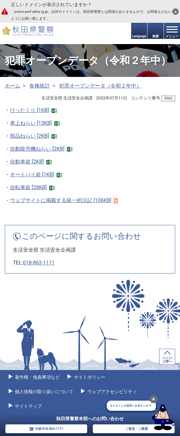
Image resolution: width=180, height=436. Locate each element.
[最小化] (153, 399)
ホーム (12, 86)
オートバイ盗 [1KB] (36, 175)
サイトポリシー (89, 377)
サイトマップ (28, 406)
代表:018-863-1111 (49, 429)
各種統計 (39, 86)
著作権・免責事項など (37, 377)
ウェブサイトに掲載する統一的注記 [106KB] (64, 200)
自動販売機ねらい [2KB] (41, 149)
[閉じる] (175, 11)
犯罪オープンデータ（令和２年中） (100, 86)
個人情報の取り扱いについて (43, 391)
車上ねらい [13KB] (35, 123)
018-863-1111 (39, 263)
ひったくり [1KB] (33, 110)
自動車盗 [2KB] (31, 162)
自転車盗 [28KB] (32, 187)
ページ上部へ (167, 359)
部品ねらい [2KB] (33, 136)
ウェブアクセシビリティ (111, 391)
